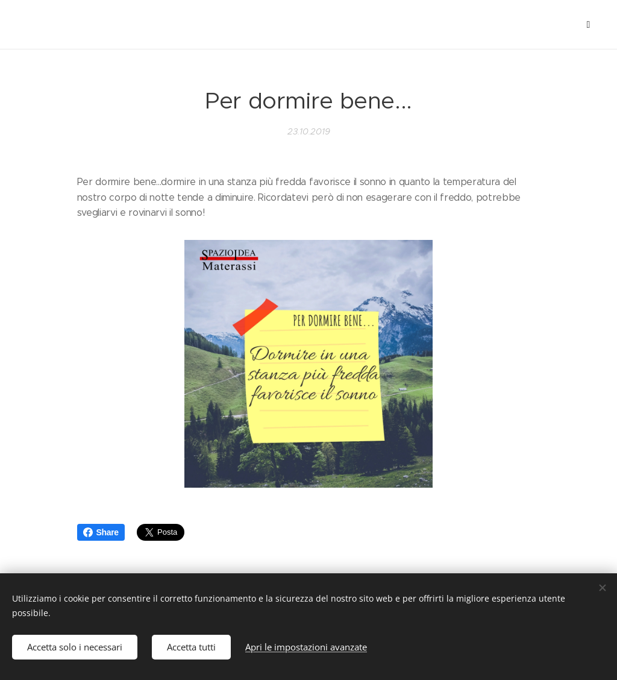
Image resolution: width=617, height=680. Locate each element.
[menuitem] (64, 25)
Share (101, 532)
